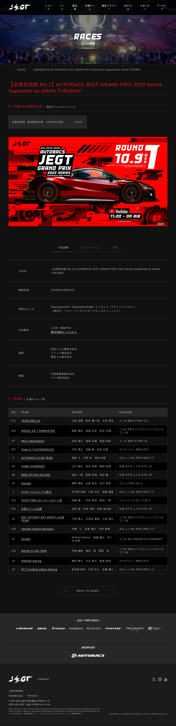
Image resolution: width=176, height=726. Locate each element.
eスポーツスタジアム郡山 (36, 491)
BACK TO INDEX (88, 591)
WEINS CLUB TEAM (34, 550)
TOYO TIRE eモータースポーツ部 (41, 500)
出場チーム (90, 8)
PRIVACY (33, 696)
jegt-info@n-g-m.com (38, 704)
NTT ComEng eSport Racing (39, 569)
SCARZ (25, 539)
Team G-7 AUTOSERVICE (37, 449)
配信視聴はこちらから (64, 332)
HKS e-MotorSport (33, 441)
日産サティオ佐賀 (31, 508)
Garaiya (26, 483)
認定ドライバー (109, 8)
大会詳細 (63, 247)
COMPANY (43, 679)
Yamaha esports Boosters (37, 529)
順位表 (75, 8)
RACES (22, 70)
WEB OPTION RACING (36, 474)
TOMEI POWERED (33, 466)
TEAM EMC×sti (30, 420)
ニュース (48, 8)
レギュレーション (90, 247)
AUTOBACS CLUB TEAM (37, 458)
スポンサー (144, 8)
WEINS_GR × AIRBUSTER (38, 430)
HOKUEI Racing (31, 561)
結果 (115, 247)
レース (62, 8)
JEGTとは (127, 8)
